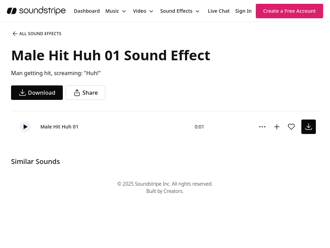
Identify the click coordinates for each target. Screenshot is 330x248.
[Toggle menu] (123, 11)
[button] (25, 126)
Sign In (243, 11)
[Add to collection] (277, 127)
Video (139, 11)
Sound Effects (176, 11)
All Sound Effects (36, 33)
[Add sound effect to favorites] (291, 127)
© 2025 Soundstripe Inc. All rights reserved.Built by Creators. (165, 187)
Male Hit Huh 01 (59, 126)
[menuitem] (87, 10)
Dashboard (87, 11)
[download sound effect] (308, 127)
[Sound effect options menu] (262, 127)
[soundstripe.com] (36, 11)
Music (112, 11)
